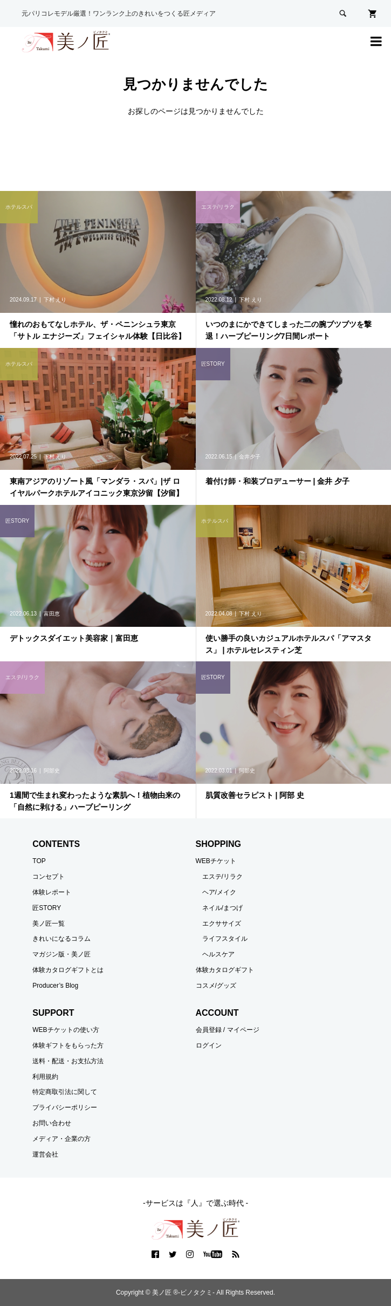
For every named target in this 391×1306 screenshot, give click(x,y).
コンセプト (48, 876)
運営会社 (45, 1154)
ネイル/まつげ (222, 908)
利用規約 (45, 1077)
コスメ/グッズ (216, 985)
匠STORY (46, 908)
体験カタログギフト (225, 970)
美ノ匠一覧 (48, 923)
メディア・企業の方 (61, 1139)
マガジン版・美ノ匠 (61, 954)
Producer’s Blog (55, 985)
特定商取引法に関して (64, 1092)
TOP (38, 861)
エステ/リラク (222, 876)
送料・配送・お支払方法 (68, 1061)
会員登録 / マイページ (227, 1030)
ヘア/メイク (219, 892)
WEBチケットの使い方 (65, 1030)
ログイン (209, 1045)
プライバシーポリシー (64, 1107)
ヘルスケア (218, 954)
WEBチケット (216, 861)
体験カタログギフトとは (68, 970)
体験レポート (51, 892)
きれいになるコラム (61, 938)
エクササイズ (221, 923)
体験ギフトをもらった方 (68, 1045)
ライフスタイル (225, 938)
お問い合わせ (51, 1123)
